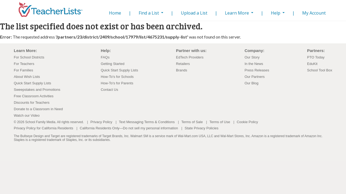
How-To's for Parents (117, 83)
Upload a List (194, 13)
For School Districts (29, 57)
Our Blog (251, 83)
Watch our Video (26, 115)
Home (114, 13)
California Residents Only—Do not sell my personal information (129, 128)
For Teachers (24, 64)
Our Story (252, 57)
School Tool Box (319, 70)
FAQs (105, 57)
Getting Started (112, 64)
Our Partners (255, 77)
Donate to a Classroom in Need (38, 109)
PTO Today (316, 57)
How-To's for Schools (117, 77)
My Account (314, 13)
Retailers (183, 64)
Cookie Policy (247, 122)
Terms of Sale (192, 122)
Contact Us (109, 90)
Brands (181, 70)
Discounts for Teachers (31, 103)
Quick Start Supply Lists (32, 83)
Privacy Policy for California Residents (43, 128)
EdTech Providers (190, 57)
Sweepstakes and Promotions (37, 90)
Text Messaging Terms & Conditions (147, 122)
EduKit (312, 64)
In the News (254, 64)
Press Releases (257, 70)
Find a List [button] (149, 13)
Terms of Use (219, 122)
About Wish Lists (27, 77)
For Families (23, 70)
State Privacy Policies (201, 128)
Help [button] (276, 13)
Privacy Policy (101, 122)
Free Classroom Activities (34, 96)
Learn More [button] (237, 13)
